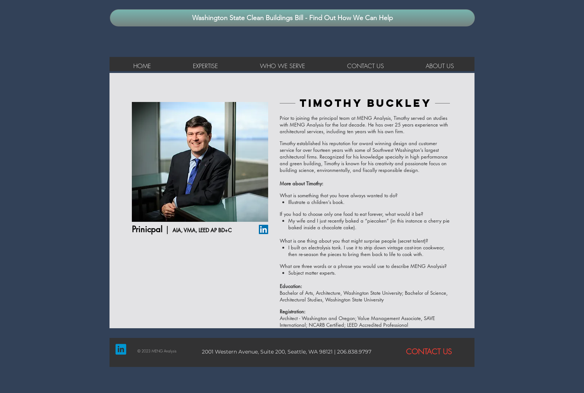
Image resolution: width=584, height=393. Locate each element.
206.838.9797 (353, 351)
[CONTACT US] (428, 351)
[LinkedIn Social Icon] (263, 229)
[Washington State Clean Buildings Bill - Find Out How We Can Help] (292, 17)
